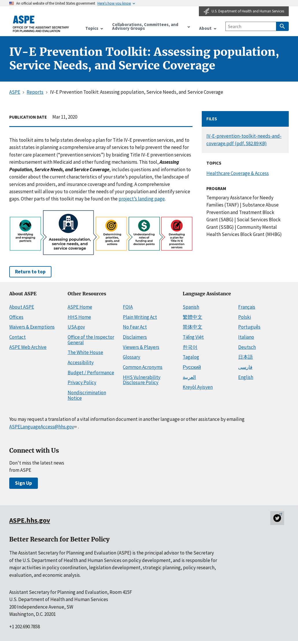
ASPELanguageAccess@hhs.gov (43, 426)
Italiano (246, 337)
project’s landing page (142, 199)
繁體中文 (192, 317)
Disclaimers (135, 337)
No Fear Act (135, 327)
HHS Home (79, 317)
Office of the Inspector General (91, 340)
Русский (192, 367)
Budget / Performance (91, 372)
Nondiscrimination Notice (87, 395)
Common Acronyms (142, 367)
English (245, 377)
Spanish (191, 307)
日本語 (245, 357)
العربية (189, 377)
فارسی (245, 367)
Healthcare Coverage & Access (237, 173)
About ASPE (21, 307)
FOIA (128, 307)
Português (249, 327)
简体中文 (192, 327)
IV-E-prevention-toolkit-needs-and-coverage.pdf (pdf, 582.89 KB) (244, 139)
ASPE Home (80, 307)
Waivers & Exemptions (32, 327)
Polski (244, 317)
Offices (16, 317)
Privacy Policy (82, 382)
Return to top (30, 271)
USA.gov (76, 327)
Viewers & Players (141, 347)
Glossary (131, 357)
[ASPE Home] (41, 24)
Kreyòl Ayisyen (198, 387)
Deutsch (247, 347)
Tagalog (191, 357)
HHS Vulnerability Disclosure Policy (141, 380)
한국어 (190, 347)
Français (246, 307)
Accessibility (81, 362)
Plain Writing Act (140, 317)
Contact (17, 337)
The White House (85, 352)
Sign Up (23, 483)
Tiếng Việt (193, 337)
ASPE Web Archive (28, 347)
